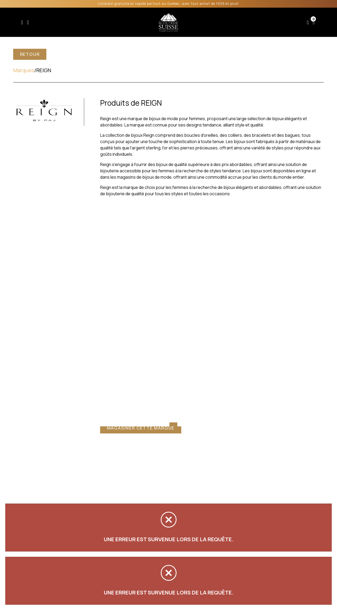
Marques (23, 70)
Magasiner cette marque (141, 428)
